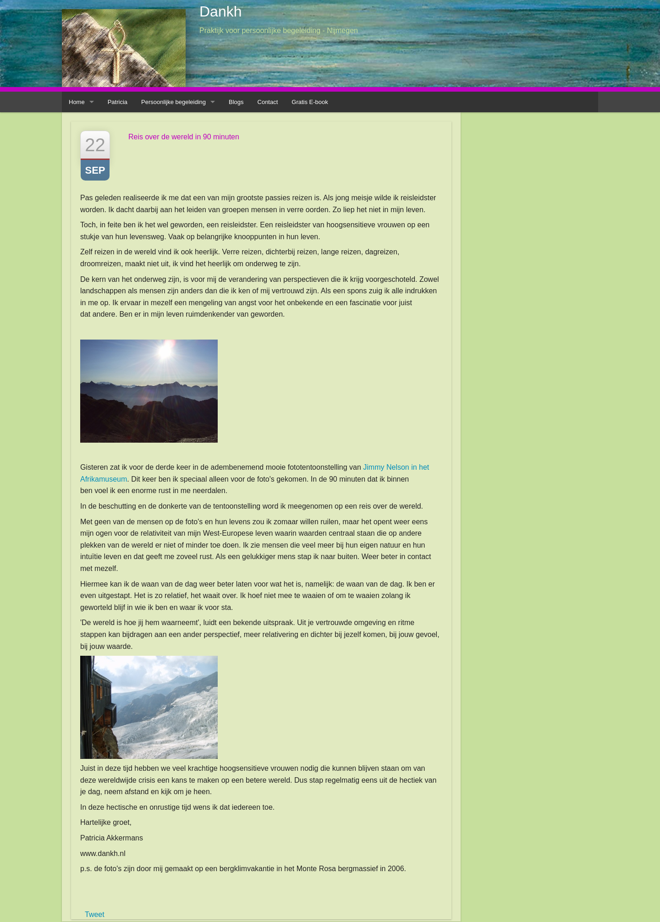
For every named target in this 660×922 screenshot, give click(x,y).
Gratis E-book (310, 102)
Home (77, 102)
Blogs (236, 102)
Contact (268, 102)
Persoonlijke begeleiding (173, 102)
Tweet (94, 914)
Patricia (117, 102)
